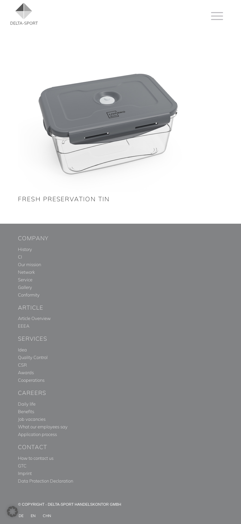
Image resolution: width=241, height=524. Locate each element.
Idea (22, 349)
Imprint (25, 473)
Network (26, 272)
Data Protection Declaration (45, 481)
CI (20, 257)
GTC (22, 465)
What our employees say (43, 426)
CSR (22, 365)
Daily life (27, 404)
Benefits (26, 411)
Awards (26, 372)
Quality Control (33, 357)
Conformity (29, 295)
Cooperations (31, 380)
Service (25, 279)
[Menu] (213, 16)
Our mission (29, 264)
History (25, 249)
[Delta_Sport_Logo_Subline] (89, 14)
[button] (12, 511)
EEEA (23, 326)
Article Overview (34, 318)
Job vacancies (32, 419)
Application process (37, 434)
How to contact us (35, 458)
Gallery (25, 287)
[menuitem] (213, 16)
